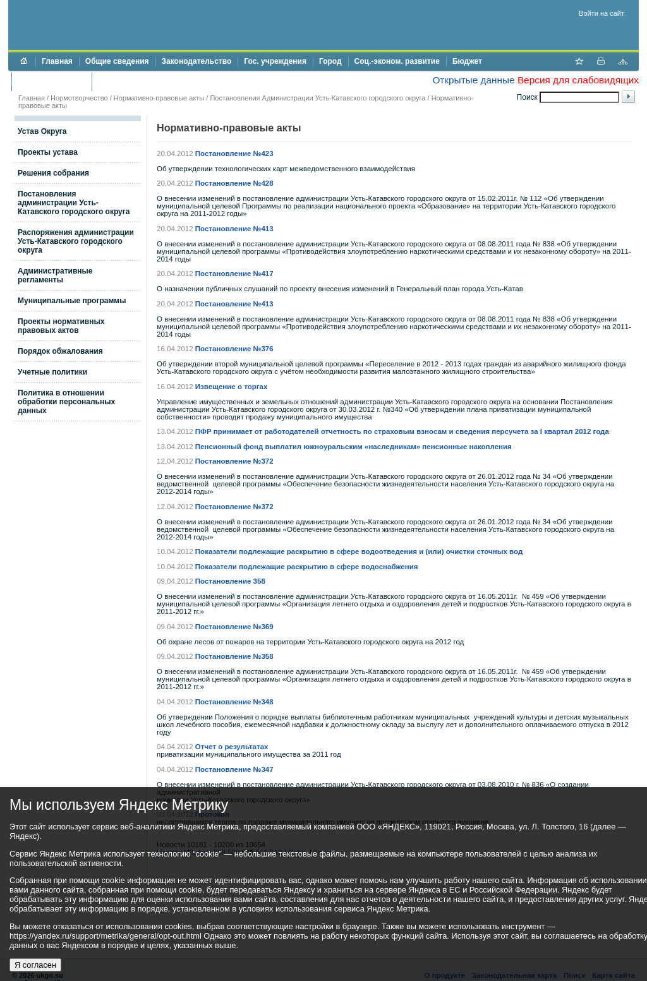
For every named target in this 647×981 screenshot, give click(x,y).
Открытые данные (473, 80)
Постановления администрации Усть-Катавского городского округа (74, 203)
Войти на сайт (601, 13)
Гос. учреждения (275, 61)
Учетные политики (52, 372)
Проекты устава (48, 152)
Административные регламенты (55, 275)
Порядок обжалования (60, 351)
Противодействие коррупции (152, 81)
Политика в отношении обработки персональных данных (66, 401)
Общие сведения (117, 61)
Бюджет (467, 61)
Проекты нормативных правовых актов (61, 326)
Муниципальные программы (72, 300)
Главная (57, 61)
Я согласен (35, 965)
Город (330, 61)
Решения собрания (53, 173)
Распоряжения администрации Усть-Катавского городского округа (76, 241)
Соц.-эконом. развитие (397, 61)
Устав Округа (42, 131)
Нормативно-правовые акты (159, 98)
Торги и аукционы (51, 81)
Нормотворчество (79, 98)
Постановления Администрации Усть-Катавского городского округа (317, 98)
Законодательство (197, 61)
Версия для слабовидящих (578, 80)
